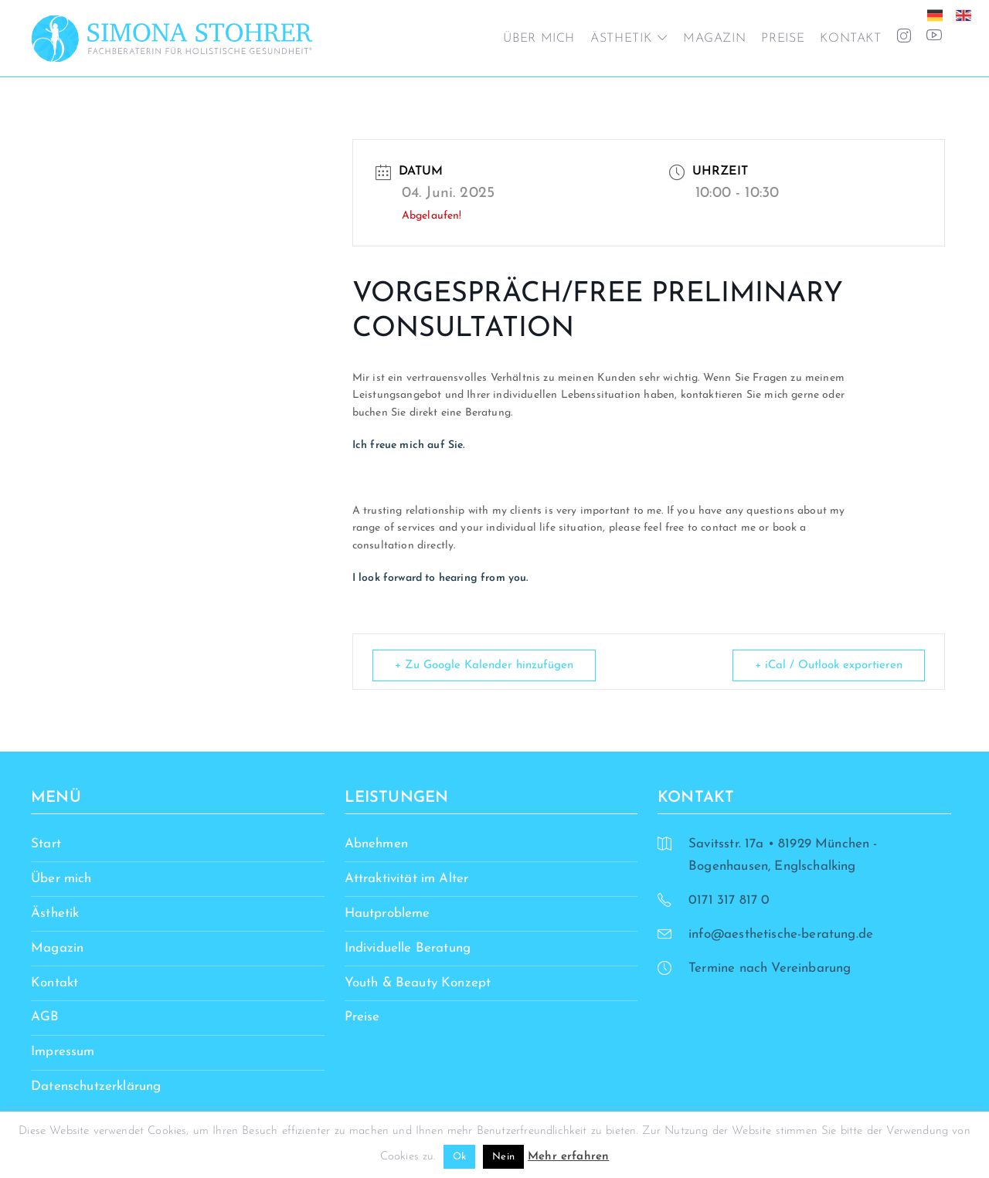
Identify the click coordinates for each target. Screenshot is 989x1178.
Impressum (63, 1051)
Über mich (539, 38)
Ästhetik (620, 38)
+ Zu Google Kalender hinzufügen (484, 665)
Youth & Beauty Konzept (418, 983)
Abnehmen (376, 843)
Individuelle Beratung (408, 948)
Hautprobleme (387, 913)
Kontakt (850, 38)
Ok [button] (459, 1157)
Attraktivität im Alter (407, 878)
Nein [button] (503, 1157)
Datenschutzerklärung (96, 1086)
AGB (45, 1017)
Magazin (714, 38)
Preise (782, 38)
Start (46, 843)
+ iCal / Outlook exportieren (828, 665)
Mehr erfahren (568, 1157)
